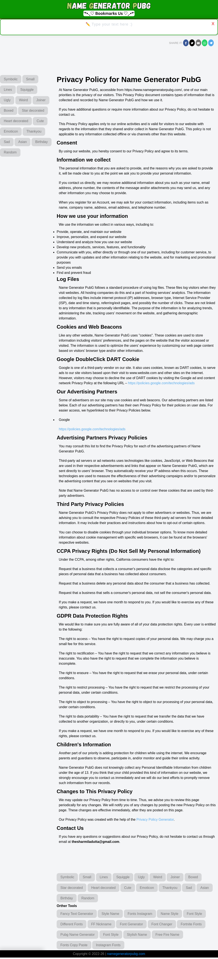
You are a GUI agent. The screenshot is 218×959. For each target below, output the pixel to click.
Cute (41, 132)
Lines (8, 90)
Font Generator (134, 925)
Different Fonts (72, 925)
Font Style (199, 914)
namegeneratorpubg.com (126, 955)
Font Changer (165, 925)
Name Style (173, 914)
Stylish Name (139, 935)
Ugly (7, 100)
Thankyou (35, 143)
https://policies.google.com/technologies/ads (161, 383)
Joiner (9, 111)
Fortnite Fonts (195, 925)
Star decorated (15, 122)
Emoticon (11, 143)
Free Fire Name (171, 935)
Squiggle (28, 90)
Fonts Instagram (142, 914)
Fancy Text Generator (77, 914)
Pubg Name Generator (78, 935)
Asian (24, 154)
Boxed (28, 111)
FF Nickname (103, 925)
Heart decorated (16, 132)
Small (31, 79)
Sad (7, 154)
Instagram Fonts (110, 946)
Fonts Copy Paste (74, 946)
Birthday (10, 164)
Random (32, 164)
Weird (24, 100)
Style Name (112, 914)
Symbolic (11, 79)
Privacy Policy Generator (155, 819)
